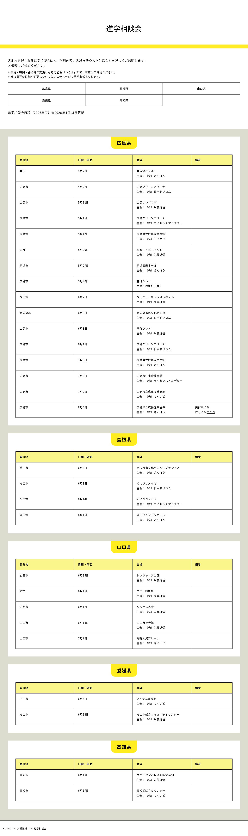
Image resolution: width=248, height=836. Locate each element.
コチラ (211, 412)
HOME (6, 828)
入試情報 (22, 828)
